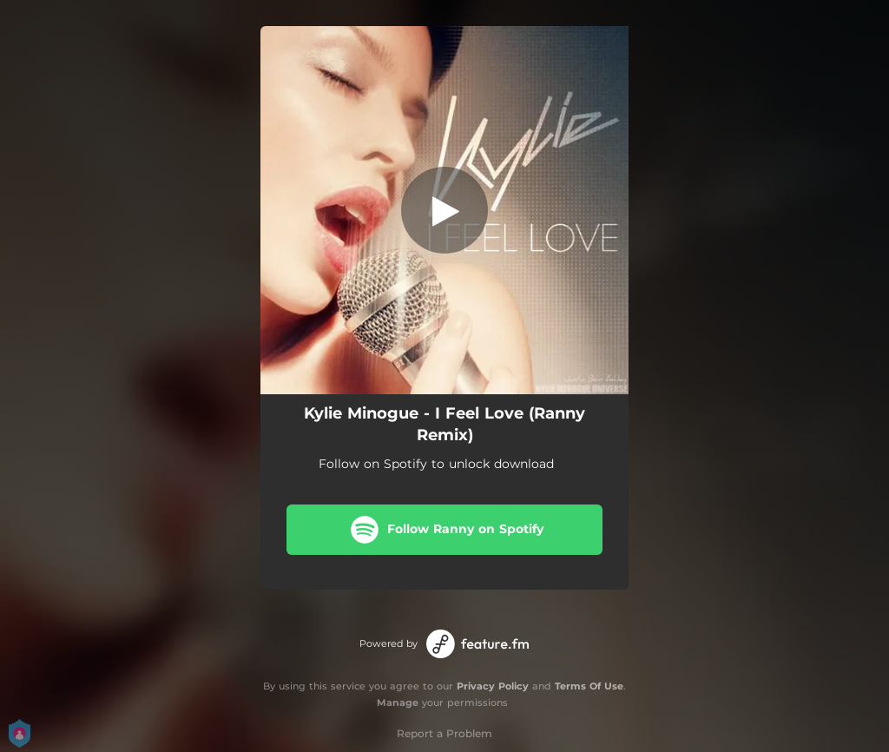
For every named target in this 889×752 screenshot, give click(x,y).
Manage (397, 702)
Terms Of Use (589, 686)
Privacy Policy (493, 686)
